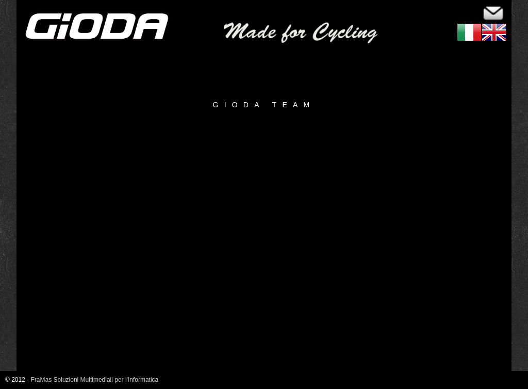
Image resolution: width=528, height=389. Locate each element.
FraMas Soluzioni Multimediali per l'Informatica (95, 379)
